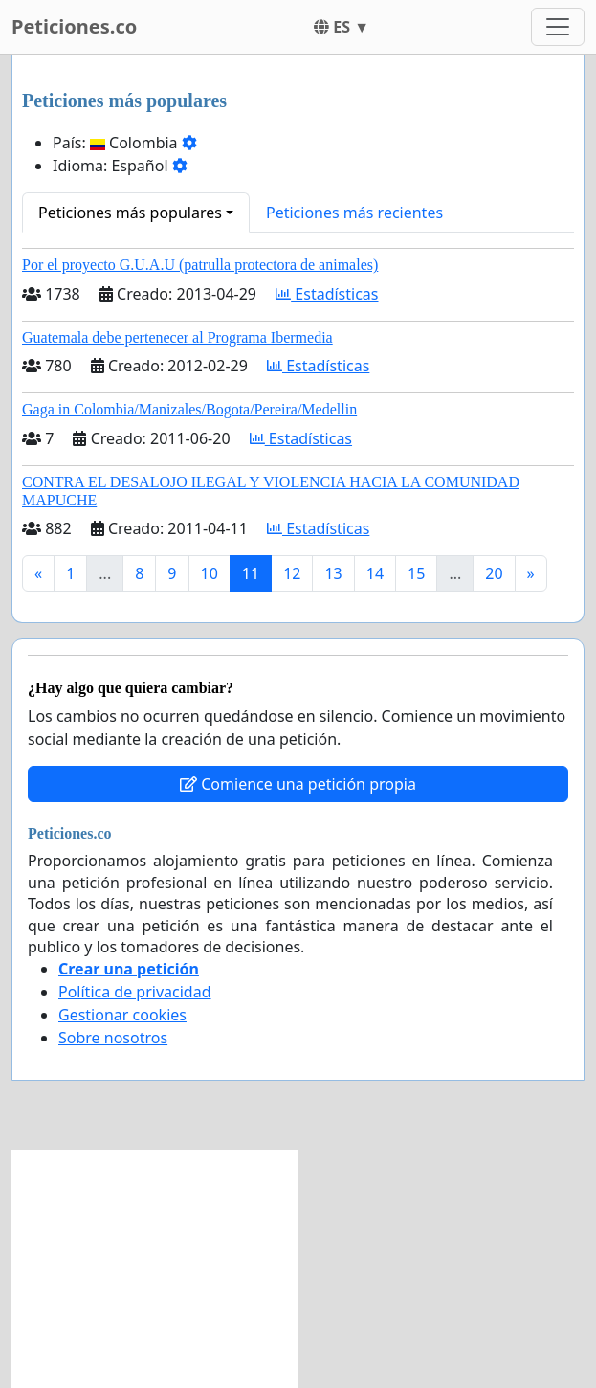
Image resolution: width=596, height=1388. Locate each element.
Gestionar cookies (122, 1014)
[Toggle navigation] (558, 27)
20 (493, 573)
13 (333, 573)
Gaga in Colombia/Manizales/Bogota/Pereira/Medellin (189, 409)
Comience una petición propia (298, 784)
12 (291, 573)
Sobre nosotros (112, 1037)
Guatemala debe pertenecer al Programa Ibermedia (177, 337)
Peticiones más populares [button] (130, 212)
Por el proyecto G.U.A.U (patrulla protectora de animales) (200, 265)
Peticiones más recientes (354, 212)
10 (209, 573)
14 (375, 573)
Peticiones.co (74, 26)
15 (416, 573)
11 (250, 573)
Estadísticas (327, 293)
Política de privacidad (134, 991)
